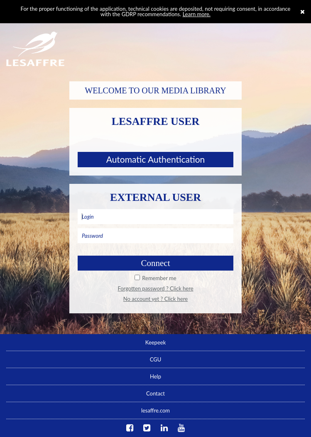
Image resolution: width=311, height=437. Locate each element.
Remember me (159, 278)
